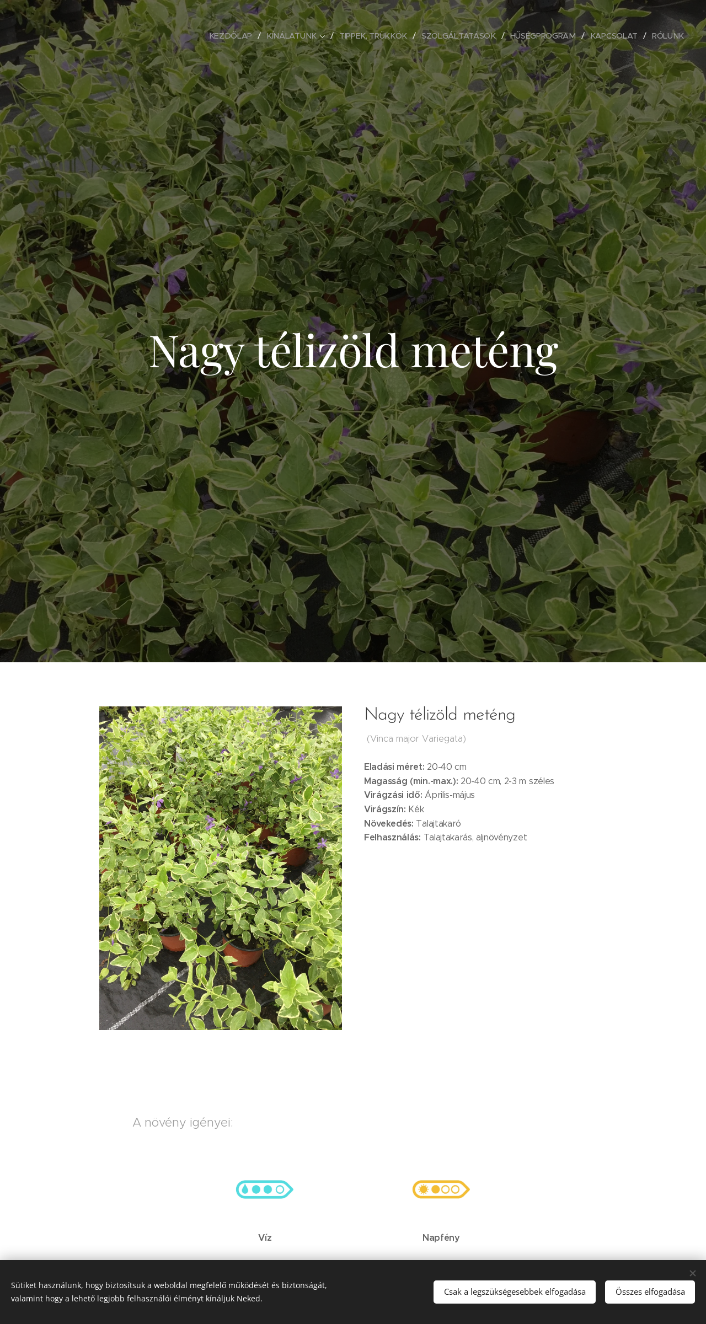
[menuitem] (233, 36)
